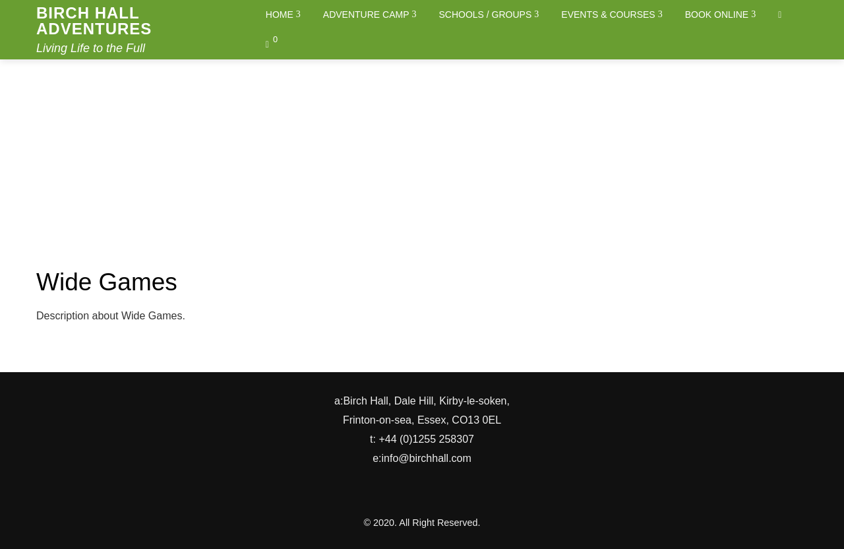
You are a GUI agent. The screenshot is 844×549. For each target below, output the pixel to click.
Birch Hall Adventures (94, 21)
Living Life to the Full (90, 48)
